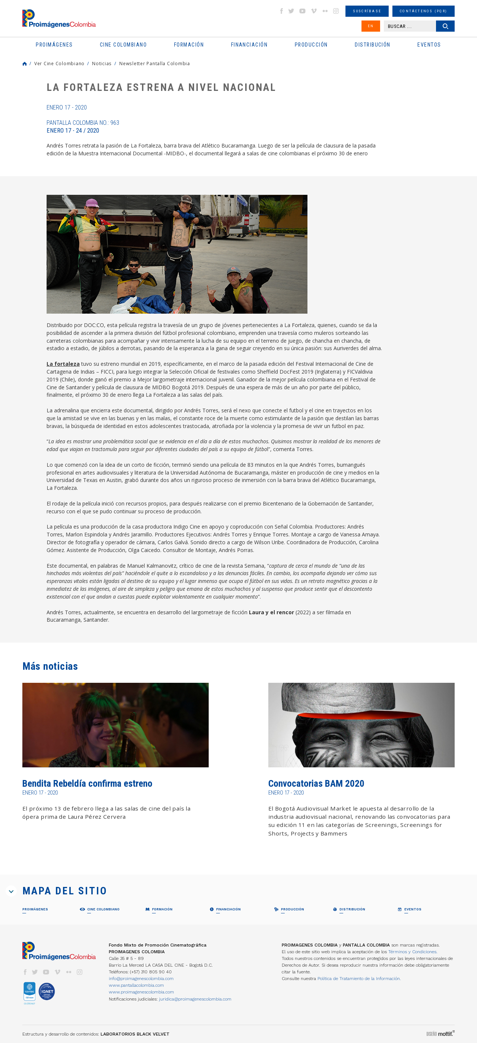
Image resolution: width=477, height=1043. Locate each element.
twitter (291, 11)
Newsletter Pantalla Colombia (154, 63)
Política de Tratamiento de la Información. (359, 978)
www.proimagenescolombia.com (141, 992)
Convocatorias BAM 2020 (316, 783)
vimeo (314, 11)
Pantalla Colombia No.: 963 (83, 126)
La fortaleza (63, 363)
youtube (302, 11)
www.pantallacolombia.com (136, 985)
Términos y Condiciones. (412, 951)
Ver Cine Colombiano (59, 63)
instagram (336, 11)
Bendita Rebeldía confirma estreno (87, 783)
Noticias (102, 63)
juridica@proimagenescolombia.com (195, 999)
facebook (281, 11)
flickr (325, 11)
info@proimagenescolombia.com (141, 978)
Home (24, 64)
